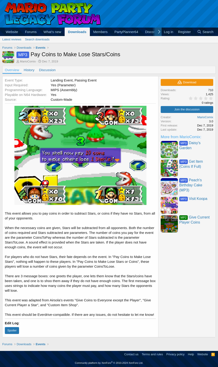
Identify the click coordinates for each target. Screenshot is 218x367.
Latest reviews (11, 39)
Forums (31, 32)
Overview (12, 70)
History (29, 70)
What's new (52, 32)
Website (12, 32)
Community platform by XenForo (109, 362)
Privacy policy (175, 354)
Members (100, 32)
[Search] (205, 32)
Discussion (47, 70)
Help (191, 354)
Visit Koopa (193, 199)
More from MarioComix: (181, 137)
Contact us (131, 354)
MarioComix (28, 61)
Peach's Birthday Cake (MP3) (190, 185)
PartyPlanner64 (126, 32)
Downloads (77, 32)
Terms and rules (152, 354)
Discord (151, 32)
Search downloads (37, 39)
